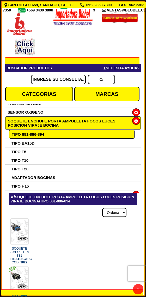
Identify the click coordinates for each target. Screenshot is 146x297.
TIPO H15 (20, 186)
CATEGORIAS (39, 94)
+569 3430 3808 (40, 10)
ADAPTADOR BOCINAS (33, 177)
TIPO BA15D (22, 143)
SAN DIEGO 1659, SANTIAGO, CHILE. (39, 5)
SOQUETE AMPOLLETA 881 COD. (21, 255)
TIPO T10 (19, 160)
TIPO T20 (19, 169)
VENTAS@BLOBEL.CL (126, 10)
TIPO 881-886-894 (28, 134)
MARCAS (106, 94)
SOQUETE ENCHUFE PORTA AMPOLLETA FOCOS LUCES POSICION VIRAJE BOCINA (61, 123)
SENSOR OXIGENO (26, 112)
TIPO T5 (18, 152)
